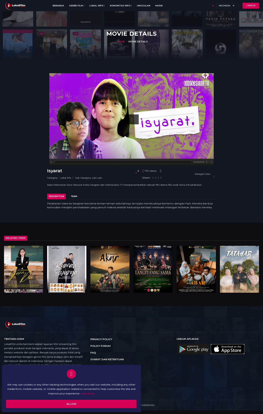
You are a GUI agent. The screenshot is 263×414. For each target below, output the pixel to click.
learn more (54, 391)
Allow (46, 401)
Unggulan (143, 5)
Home (121, 41)
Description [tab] (56, 196)
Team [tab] (74, 196)
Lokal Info (97, 6)
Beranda (58, 5)
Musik (159, 5)
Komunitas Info (121, 5)
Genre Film (76, 6)
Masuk (250, 5)
